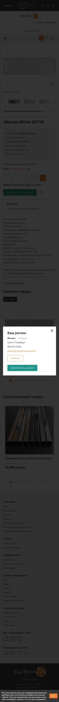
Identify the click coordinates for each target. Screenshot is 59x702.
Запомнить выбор (22, 367)
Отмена (15, 358)
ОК (53, 695)
